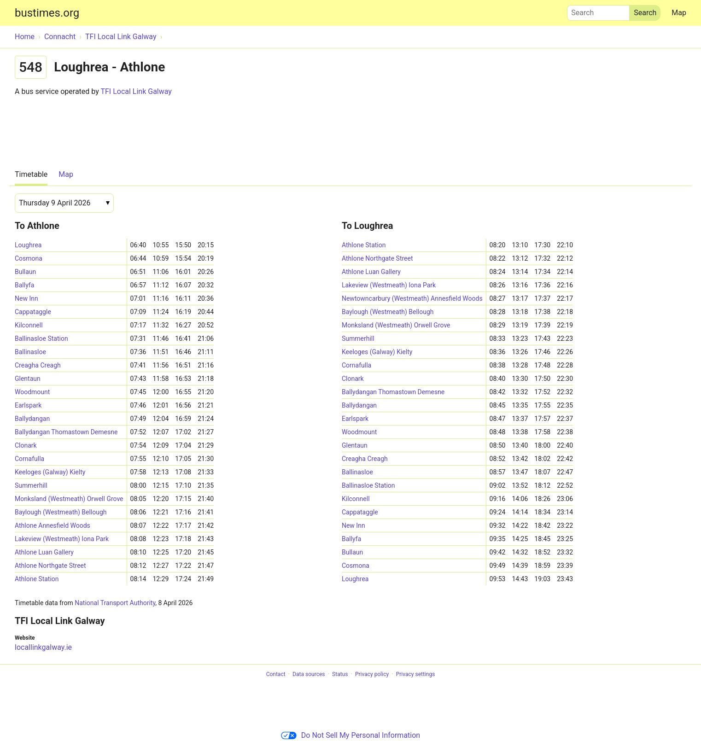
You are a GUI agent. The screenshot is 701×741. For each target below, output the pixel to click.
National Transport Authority (115, 603)
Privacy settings (415, 674)
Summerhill (31, 485)
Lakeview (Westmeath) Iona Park (62, 539)
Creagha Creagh (38, 365)
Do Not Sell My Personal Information (350, 735)
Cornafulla (29, 458)
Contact (276, 674)
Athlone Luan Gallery (44, 552)
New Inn (26, 298)
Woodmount (32, 392)
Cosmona (28, 258)
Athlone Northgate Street (50, 565)
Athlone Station (37, 579)
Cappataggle (33, 311)
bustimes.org (47, 12)
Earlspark (28, 405)
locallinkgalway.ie (43, 647)
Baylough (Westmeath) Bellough (61, 512)
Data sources (308, 674)
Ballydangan (32, 418)
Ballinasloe (30, 352)
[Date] (64, 203)
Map (679, 12)
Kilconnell (29, 325)
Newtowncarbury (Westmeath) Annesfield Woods (412, 298)
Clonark (26, 445)
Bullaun (25, 271)
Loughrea (28, 245)
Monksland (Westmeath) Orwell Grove (69, 498)
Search (598, 10)
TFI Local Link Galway (135, 91)
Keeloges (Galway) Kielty (50, 472)
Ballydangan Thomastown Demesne (66, 432)
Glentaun (28, 378)
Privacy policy (372, 674)
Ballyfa (24, 285)
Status (340, 674)
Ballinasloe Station (41, 338)
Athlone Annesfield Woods (52, 525)
